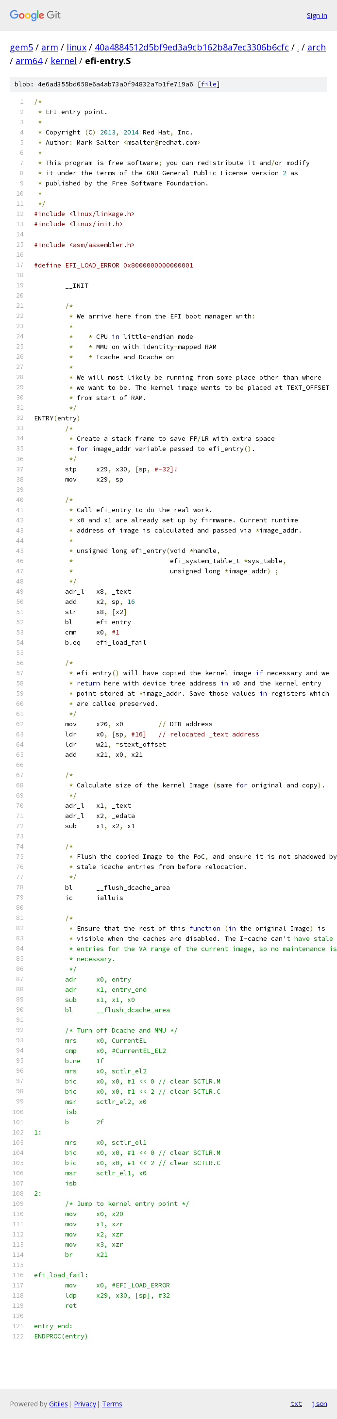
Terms (112, 1403)
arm (49, 47)
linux (76, 47)
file (209, 84)
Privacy (85, 1403)
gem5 (21, 47)
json (319, 1403)
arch (316, 47)
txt (296, 1403)
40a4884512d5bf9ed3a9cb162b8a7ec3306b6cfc (192, 47)
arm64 (29, 61)
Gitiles (58, 1403)
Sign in (317, 15)
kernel (64, 61)
